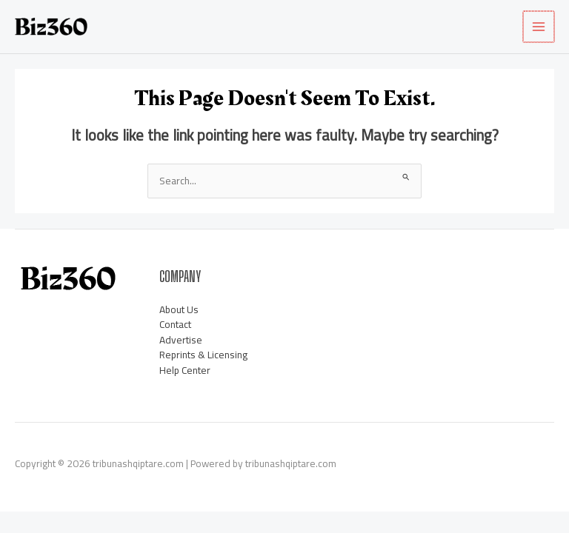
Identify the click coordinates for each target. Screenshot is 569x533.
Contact (175, 325)
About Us (179, 309)
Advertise (180, 339)
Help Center (184, 370)
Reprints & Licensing (203, 355)
